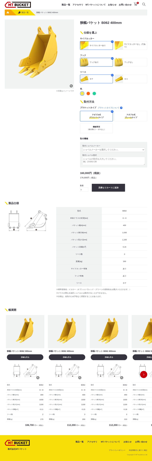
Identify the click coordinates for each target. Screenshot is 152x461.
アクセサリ (78, 5)
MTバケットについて (96, 5)
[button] (143, 374)
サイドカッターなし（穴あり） (135, 45)
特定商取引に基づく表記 (138, 450)
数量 (84, 188)
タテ (91, 79)
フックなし (128, 62)
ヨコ (126, 79)
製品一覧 (66, 5)
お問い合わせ (125, 5)
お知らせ (112, 5)
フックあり (94, 62)
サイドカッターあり (98, 45)
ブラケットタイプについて (110, 108)
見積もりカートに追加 (108, 188)
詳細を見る (25, 357)
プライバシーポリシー (117, 450)
